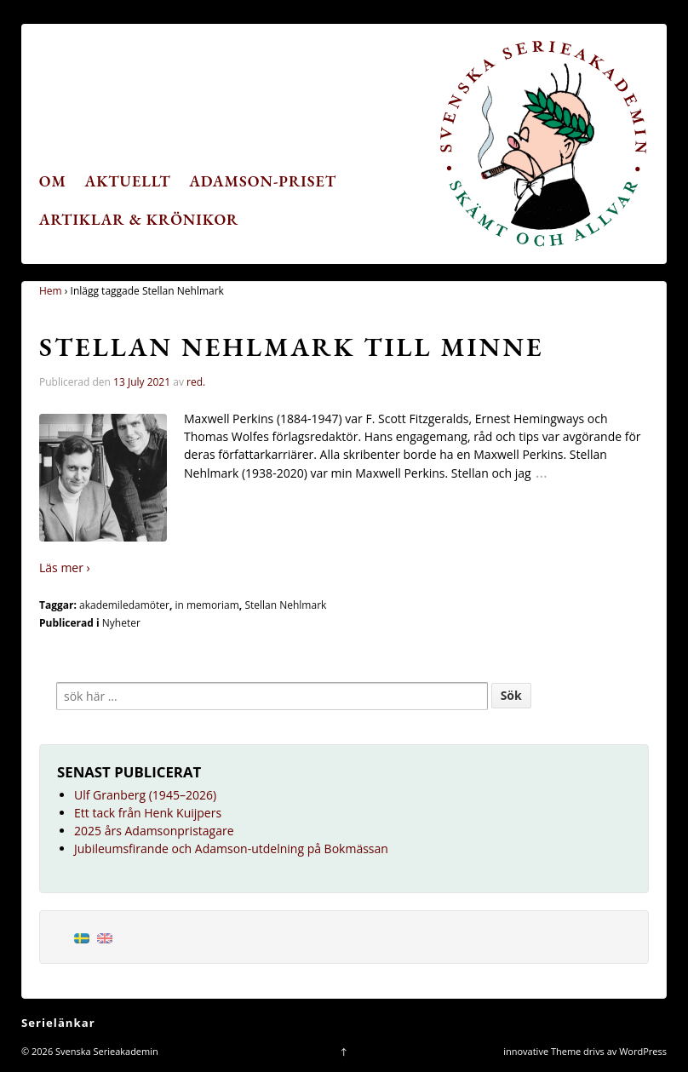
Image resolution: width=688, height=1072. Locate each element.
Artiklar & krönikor (139, 219)
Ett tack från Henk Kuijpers (147, 813)
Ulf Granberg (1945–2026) (145, 795)
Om (52, 181)
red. (195, 382)
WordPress (643, 1051)
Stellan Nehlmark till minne (291, 347)
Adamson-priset (262, 181)
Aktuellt (128, 181)
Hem (50, 291)
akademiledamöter (124, 605)
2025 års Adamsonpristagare (154, 831)
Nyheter (121, 623)
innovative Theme (542, 1051)
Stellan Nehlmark (285, 605)
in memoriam (206, 605)
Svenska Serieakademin (105, 1051)
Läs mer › (64, 567)
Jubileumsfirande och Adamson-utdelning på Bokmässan (231, 848)
